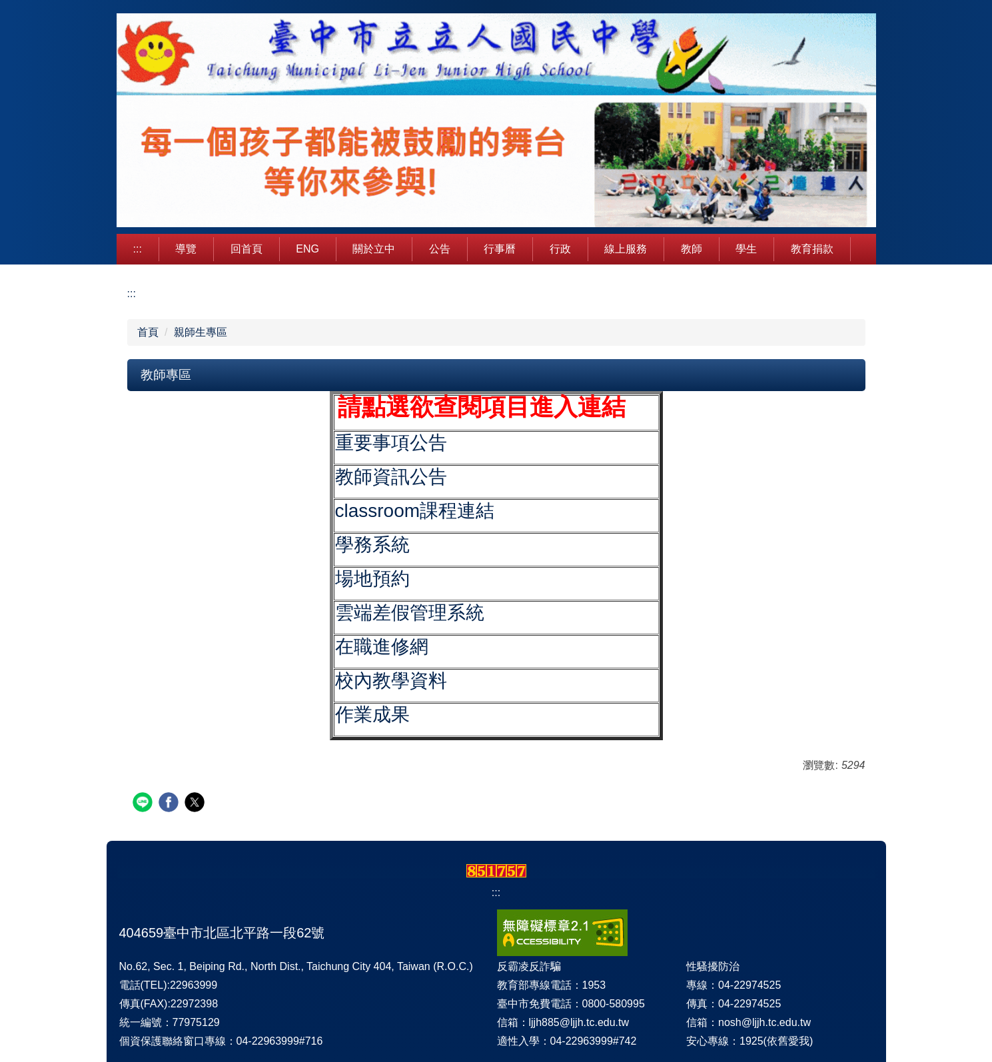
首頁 (148, 332)
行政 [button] (560, 249)
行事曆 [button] (500, 249)
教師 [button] (691, 249)
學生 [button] (746, 249)
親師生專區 (200, 332)
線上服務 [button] (625, 249)
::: (137, 249)
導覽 (186, 249)
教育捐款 (812, 249)
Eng (307, 249)
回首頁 (246, 249)
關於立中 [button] (373, 249)
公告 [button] (439, 249)
